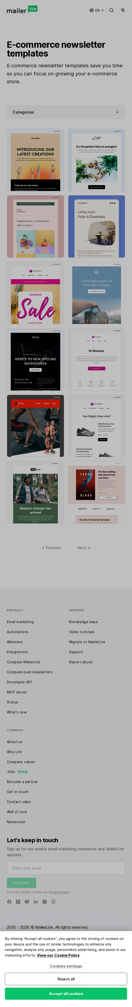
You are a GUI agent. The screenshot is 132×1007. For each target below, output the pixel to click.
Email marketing (20, 622)
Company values (21, 762)
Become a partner (22, 782)
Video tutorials (82, 632)
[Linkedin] (35, 901)
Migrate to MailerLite (87, 642)
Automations (17, 632)
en (97, 10)
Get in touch (18, 792)
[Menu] (121, 10)
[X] (18, 901)
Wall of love (17, 812)
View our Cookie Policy (58, 955)
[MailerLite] (22, 9)
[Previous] (51, 547)
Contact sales (19, 802)
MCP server (17, 692)
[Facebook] (9, 901)
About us (14, 742)
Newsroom (16, 822)
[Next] (84, 547)
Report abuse (81, 662)
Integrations (17, 652)
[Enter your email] (66, 868)
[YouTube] (26, 901)
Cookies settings (66, 966)
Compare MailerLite (23, 662)
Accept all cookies (66, 993)
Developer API (19, 682)
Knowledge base (83, 622)
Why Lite (14, 752)
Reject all (66, 979)
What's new (17, 712)
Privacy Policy (59, 892)
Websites (15, 642)
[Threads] (53, 901)
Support (76, 652)
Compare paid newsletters (30, 672)
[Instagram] (44, 901)
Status (12, 702)
